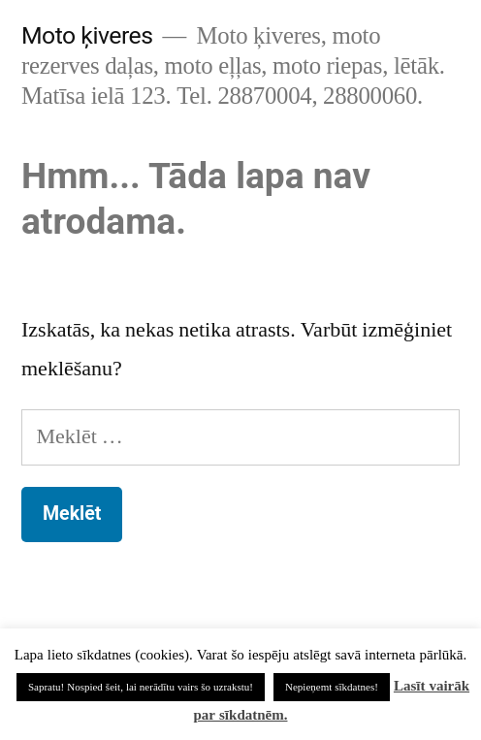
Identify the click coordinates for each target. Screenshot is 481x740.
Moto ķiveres (86, 35)
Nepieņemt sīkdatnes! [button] (331, 687)
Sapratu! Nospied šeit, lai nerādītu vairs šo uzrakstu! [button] (140, 687)
